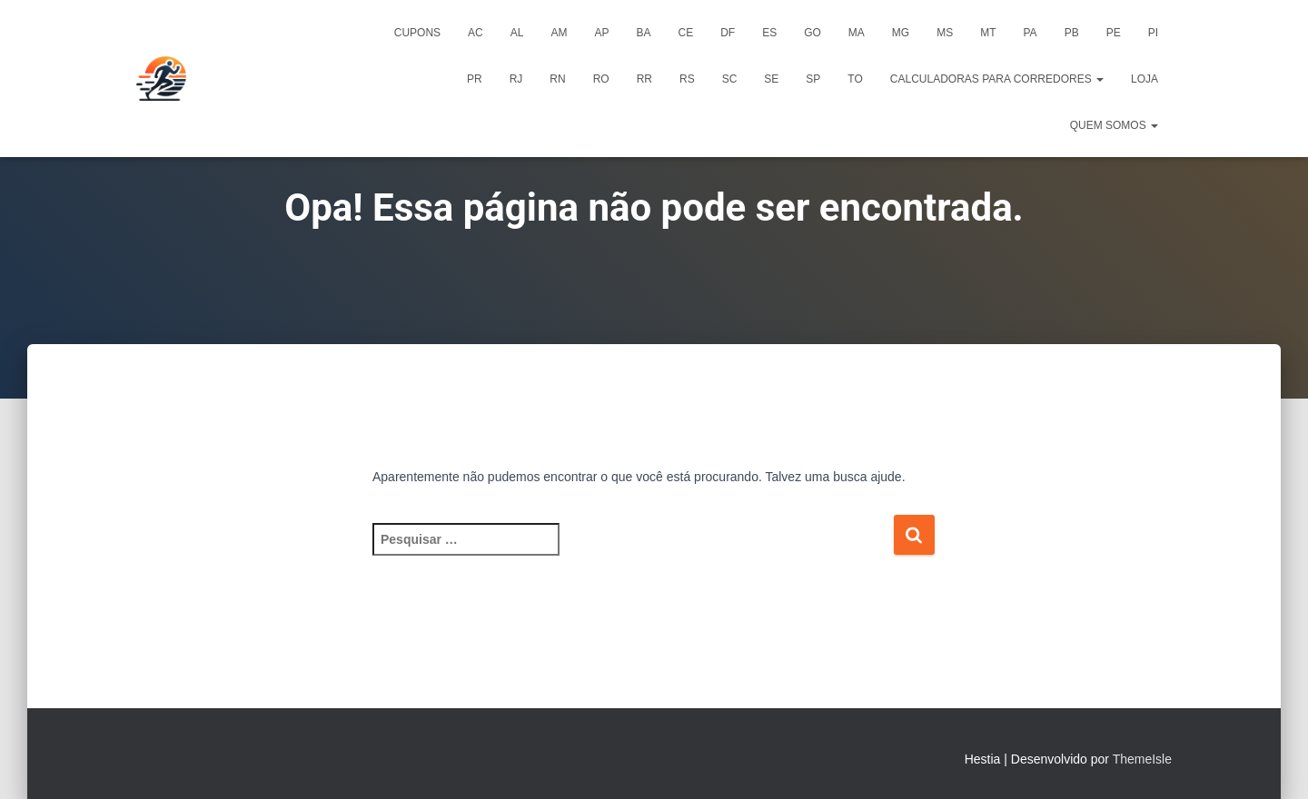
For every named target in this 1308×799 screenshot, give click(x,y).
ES (769, 32)
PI (1153, 32)
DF (727, 32)
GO (812, 32)
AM (558, 32)
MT (988, 32)
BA (643, 32)
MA (856, 32)
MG (900, 32)
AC (475, 32)
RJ (516, 79)
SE (771, 79)
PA (1030, 32)
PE (1113, 32)
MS (944, 32)
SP (813, 79)
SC (730, 79)
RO (601, 79)
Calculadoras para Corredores (997, 79)
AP (601, 32)
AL (517, 32)
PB (1072, 32)
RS (687, 79)
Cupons (417, 32)
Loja (1144, 79)
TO (854, 79)
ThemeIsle (1142, 759)
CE (685, 32)
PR (474, 79)
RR (644, 79)
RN (557, 79)
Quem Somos (1114, 125)
